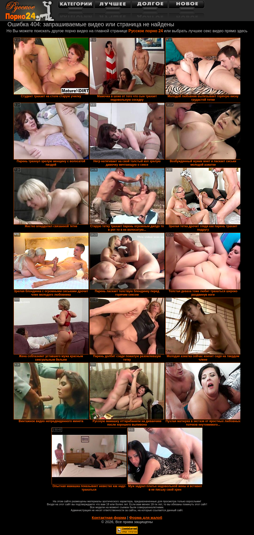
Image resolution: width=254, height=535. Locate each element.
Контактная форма (109, 517)
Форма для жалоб (145, 517)
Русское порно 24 (145, 31)
